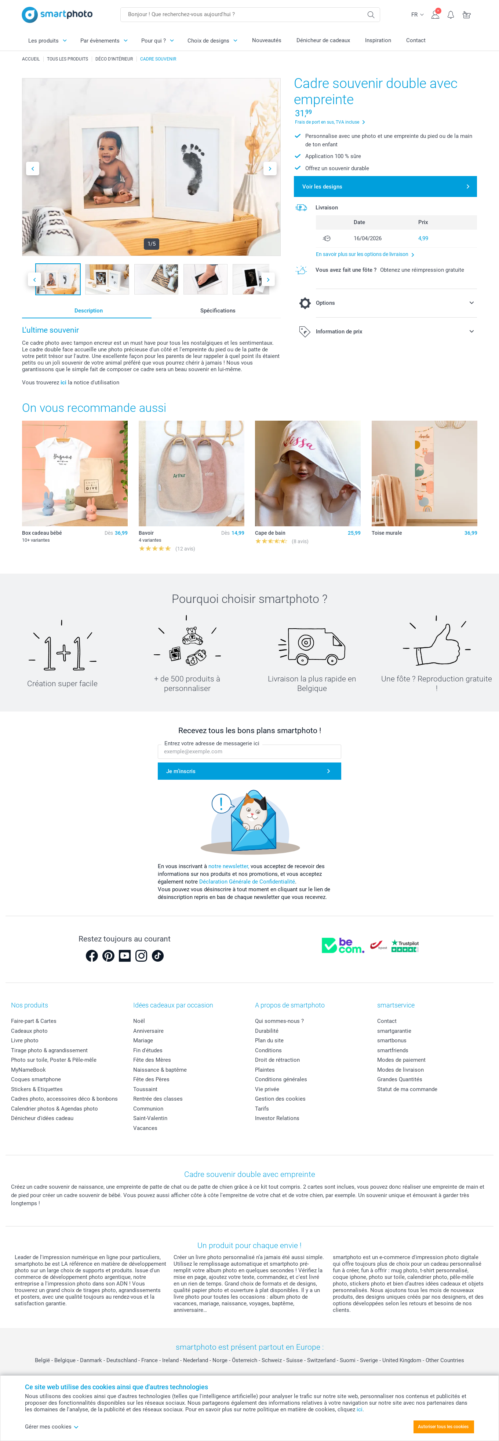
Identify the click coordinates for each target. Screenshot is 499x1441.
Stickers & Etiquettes (37, 1089)
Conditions (268, 1050)
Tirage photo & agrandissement (49, 1050)
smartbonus (392, 1040)
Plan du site (269, 1040)
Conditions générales (281, 1079)
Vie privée (267, 1089)
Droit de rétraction (277, 1060)
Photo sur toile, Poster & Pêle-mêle (53, 1060)
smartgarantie (394, 1031)
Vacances (145, 1128)
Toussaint (145, 1089)
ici (63, 382)
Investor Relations (277, 1118)
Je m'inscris (181, 771)
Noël (139, 1021)
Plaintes (265, 1070)
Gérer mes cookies (52, 1426)
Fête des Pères (151, 1079)
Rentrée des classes (158, 1099)
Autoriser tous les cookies (443, 1426)
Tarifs (262, 1108)
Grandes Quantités (399, 1079)
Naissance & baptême (160, 1070)
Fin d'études (148, 1050)
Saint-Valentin (150, 1118)
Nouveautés (266, 40)
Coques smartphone (36, 1079)
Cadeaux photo (29, 1031)
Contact (416, 40)
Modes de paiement (401, 1060)
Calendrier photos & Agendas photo (54, 1108)
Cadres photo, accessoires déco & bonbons (64, 1099)
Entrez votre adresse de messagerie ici (211, 743)
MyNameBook (28, 1070)
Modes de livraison (400, 1070)
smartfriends (392, 1050)
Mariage (143, 1040)
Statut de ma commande (407, 1089)
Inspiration (378, 40)
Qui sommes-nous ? (279, 1021)
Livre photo (25, 1040)
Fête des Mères (152, 1060)
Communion (148, 1108)
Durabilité (266, 1031)
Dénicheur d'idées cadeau (42, 1118)
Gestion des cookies (280, 1099)
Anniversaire (148, 1031)
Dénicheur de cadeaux (323, 40)
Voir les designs (322, 186)
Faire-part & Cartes (34, 1021)
